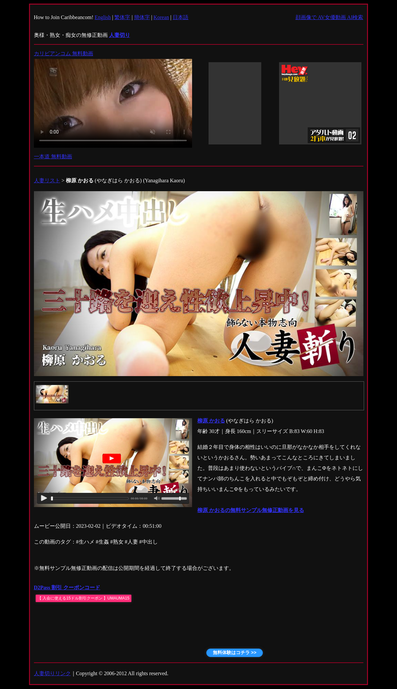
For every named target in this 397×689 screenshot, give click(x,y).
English (103, 17)
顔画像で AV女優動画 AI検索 (329, 17)
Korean (161, 17)
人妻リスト (47, 180)
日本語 (180, 17)
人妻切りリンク (52, 673)
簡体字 (142, 17)
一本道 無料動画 (53, 156)
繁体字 (122, 17)
